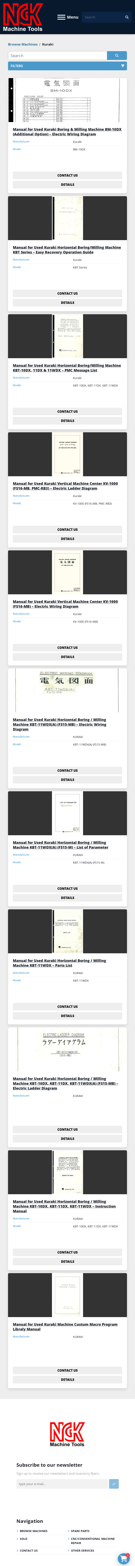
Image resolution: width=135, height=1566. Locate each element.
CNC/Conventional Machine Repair (93, 1541)
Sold (23, 1539)
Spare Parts (80, 1531)
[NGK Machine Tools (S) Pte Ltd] (67, 1433)
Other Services (82, 1550)
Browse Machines (34, 1531)
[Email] (62, 1484)
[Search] (105, 17)
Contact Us (29, 1550)
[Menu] (61, 17)
